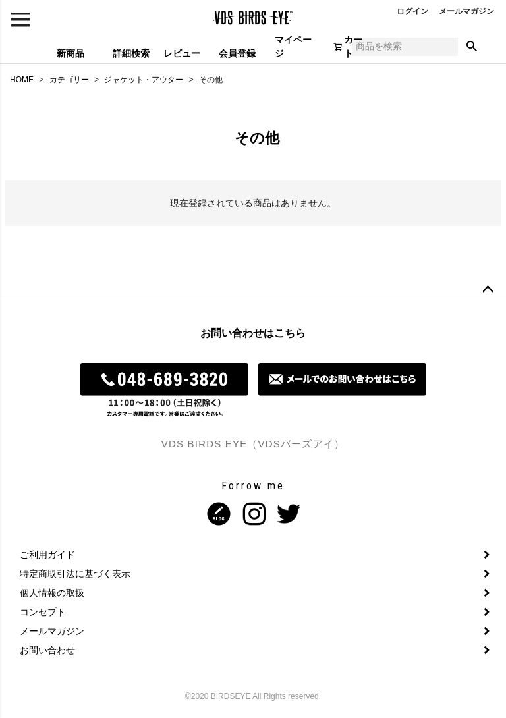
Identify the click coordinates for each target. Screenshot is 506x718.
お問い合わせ (47, 650)
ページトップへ (487, 289)
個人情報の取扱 (52, 593)
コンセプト (43, 612)
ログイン (412, 11)
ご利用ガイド (47, 554)
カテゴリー (69, 79)
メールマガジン (466, 11)
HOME (22, 79)
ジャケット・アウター (143, 79)
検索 (472, 47)
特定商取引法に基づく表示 (75, 573)
